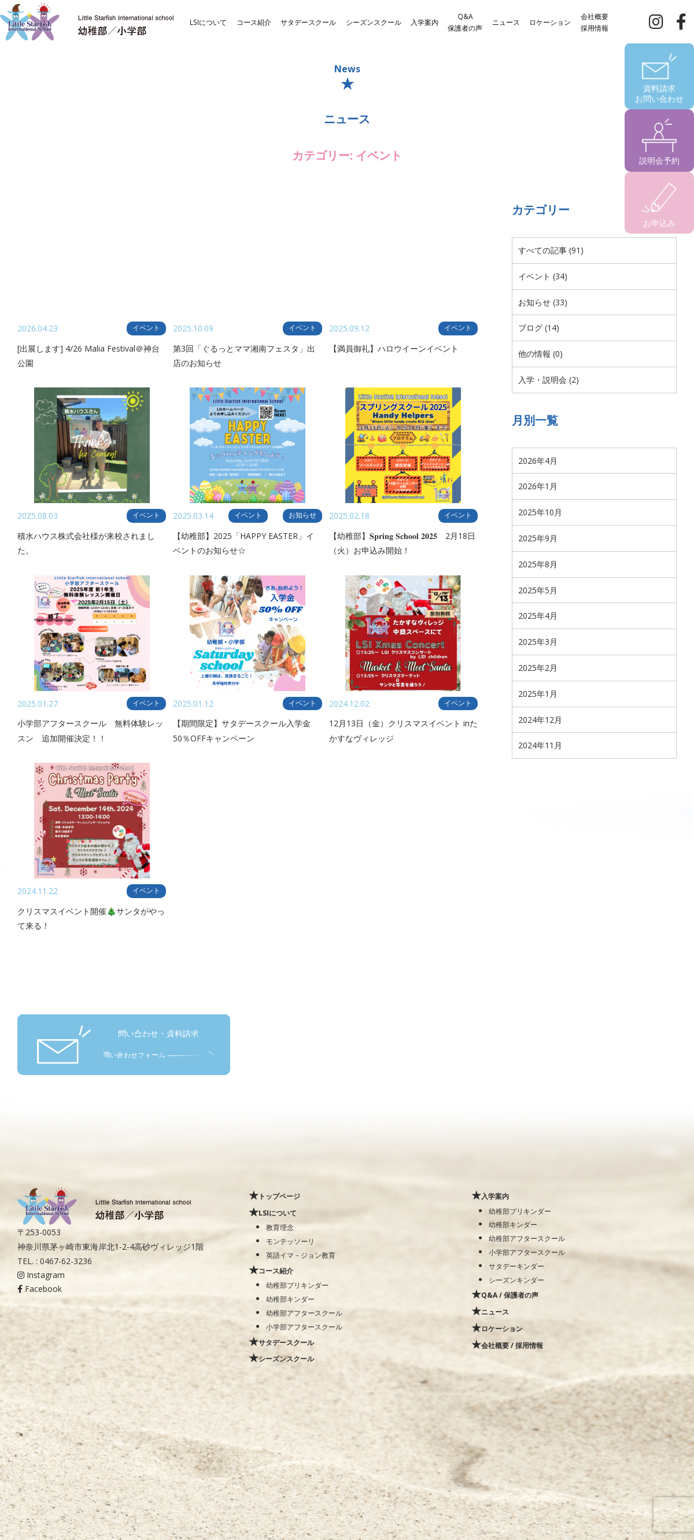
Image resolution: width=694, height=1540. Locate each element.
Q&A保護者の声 (465, 21)
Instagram (41, 1274)
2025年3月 (538, 641)
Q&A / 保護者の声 (509, 1294)
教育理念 (280, 1227)
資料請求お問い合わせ (659, 93)
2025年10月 (540, 512)
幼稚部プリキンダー (297, 1285)
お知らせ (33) (542, 302)
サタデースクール (308, 21)
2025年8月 (538, 564)
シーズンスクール (373, 21)
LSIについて (208, 21)
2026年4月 (538, 460)
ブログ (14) (538, 327)
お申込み (659, 222)
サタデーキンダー (516, 1266)
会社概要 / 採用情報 (512, 1345)
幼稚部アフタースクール (304, 1312)
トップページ (279, 1196)
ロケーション (550, 21)
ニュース (506, 21)
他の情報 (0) (540, 353)
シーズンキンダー (516, 1279)
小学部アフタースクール (304, 1326)
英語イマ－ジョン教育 (300, 1255)
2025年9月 (538, 538)
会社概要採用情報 (594, 21)
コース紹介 (254, 21)
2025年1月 (538, 693)
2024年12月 (540, 719)
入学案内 (424, 21)
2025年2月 (538, 667)
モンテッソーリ (290, 1241)
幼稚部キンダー (290, 1298)
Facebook (39, 1288)
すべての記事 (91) (551, 250)
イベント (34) (542, 276)
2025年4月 (538, 615)
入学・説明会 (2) (548, 379)
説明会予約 (659, 160)
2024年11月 (540, 745)
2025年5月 (538, 590)
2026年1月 (538, 486)
